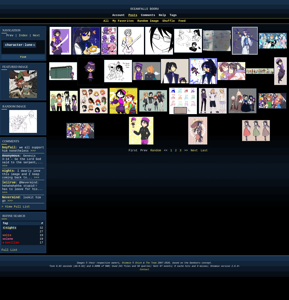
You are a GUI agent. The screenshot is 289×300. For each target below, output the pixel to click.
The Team (151, 286)
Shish (138, 286)
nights (8, 181)
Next (36, 39)
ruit (8, 251)
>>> (33, 158)
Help (162, 17)
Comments (148, 17)
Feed (181, 24)
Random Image (148, 24)
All (106, 24)
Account (118, 17)
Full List (22, 224)
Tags (173, 17)
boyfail (9, 153)
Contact (144, 292)
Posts (132, 17)
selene (7, 260)
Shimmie (126, 286)
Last (204, 154)
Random (155, 154)
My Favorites (123, 24)
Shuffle (168, 24)
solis (6, 255)
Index (23, 39)
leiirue (9, 195)
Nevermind (11, 213)
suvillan (12, 264)
